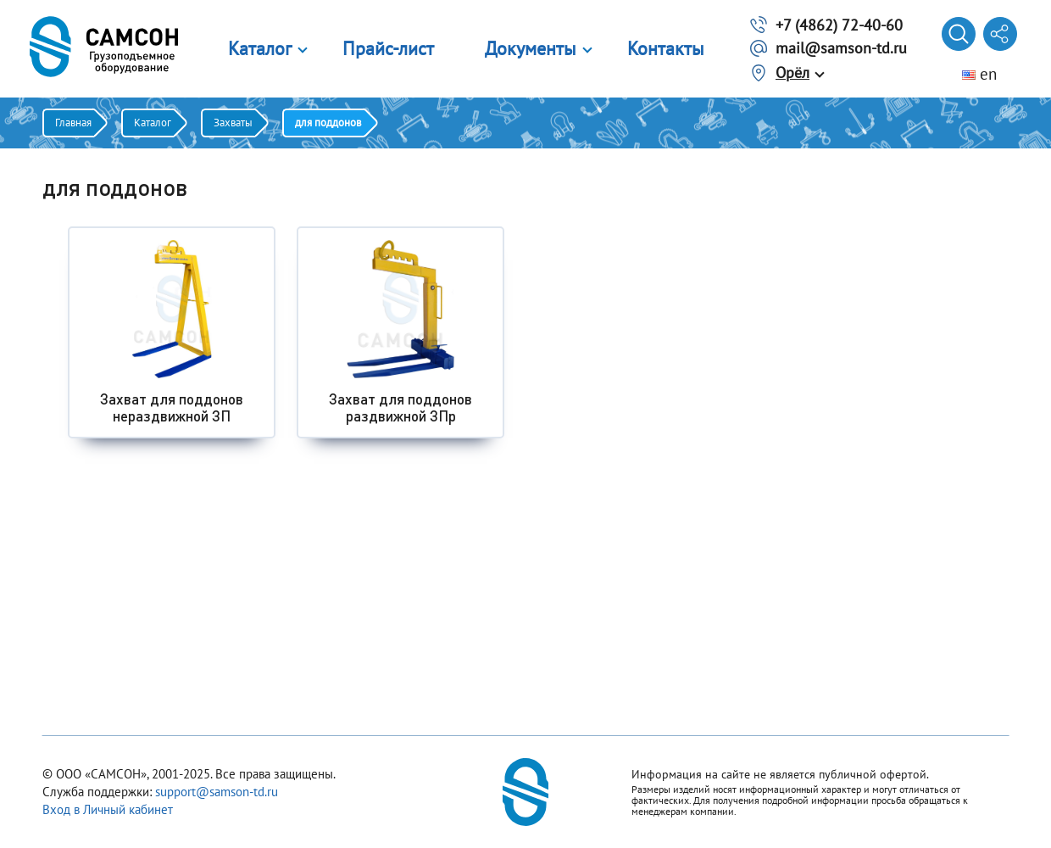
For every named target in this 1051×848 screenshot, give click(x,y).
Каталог (260, 48)
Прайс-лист (388, 48)
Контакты (665, 48)
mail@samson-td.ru (841, 48)
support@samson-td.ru (216, 792)
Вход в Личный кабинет (107, 809)
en (979, 74)
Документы (530, 48)
